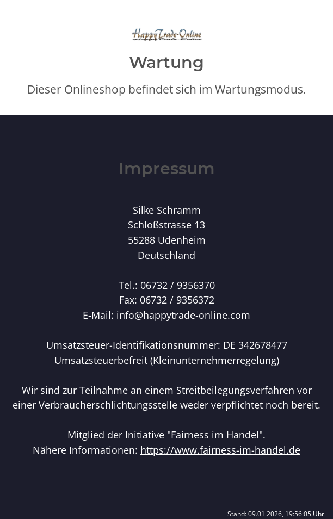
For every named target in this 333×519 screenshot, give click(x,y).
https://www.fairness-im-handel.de (220, 449)
